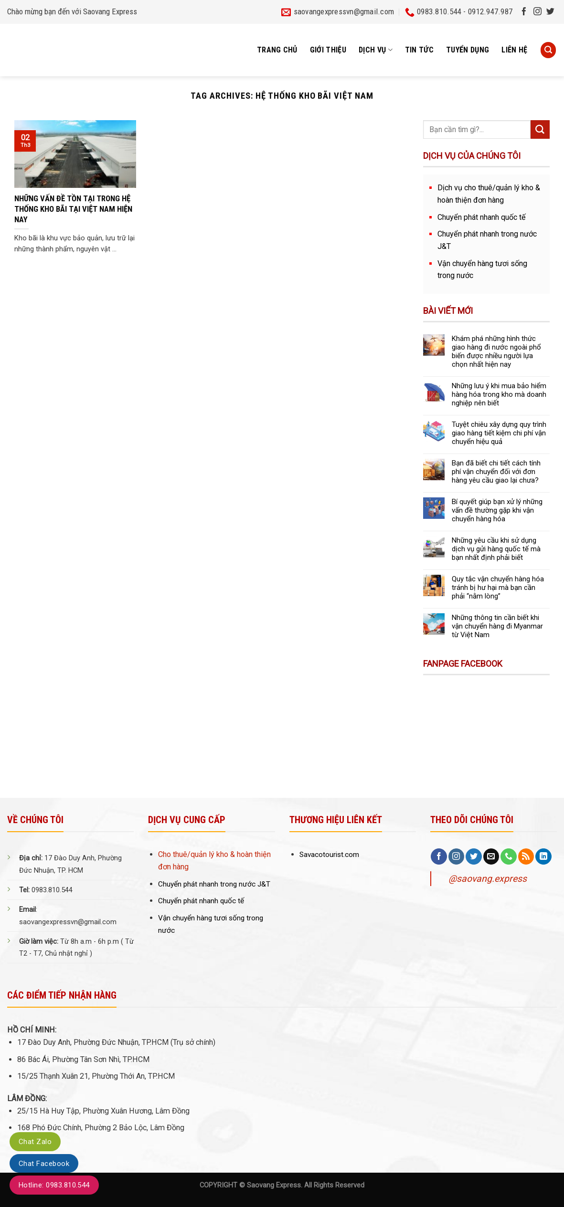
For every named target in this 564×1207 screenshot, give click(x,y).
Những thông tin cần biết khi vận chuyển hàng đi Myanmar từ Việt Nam (497, 626)
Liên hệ (514, 49)
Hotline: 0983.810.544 (54, 1185)
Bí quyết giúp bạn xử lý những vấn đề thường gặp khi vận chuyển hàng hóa (497, 510)
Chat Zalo (35, 1141)
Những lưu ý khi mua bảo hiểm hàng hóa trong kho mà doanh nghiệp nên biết (499, 394)
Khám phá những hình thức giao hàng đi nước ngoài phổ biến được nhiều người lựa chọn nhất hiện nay (496, 351)
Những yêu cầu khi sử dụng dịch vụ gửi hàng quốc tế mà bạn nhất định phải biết (496, 549)
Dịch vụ (376, 50)
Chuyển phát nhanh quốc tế (481, 217)
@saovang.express (487, 878)
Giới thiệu (328, 49)
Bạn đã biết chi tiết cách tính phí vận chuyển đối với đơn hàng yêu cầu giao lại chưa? (496, 472)
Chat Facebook (44, 1163)
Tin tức (419, 49)
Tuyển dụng (467, 49)
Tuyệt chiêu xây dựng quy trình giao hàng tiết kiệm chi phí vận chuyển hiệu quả (499, 433)
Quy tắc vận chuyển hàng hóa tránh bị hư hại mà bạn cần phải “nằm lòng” (498, 587)
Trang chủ (277, 49)
